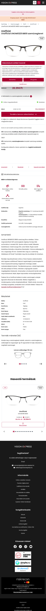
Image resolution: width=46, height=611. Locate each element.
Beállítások (23, 84)
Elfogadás (33, 80)
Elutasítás (12, 80)
